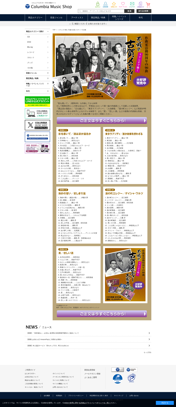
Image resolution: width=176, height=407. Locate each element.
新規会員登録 (89, 370)
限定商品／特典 (98, 17)
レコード (30, 52)
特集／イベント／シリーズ (35, 85)
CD (28, 37)
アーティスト (77, 17)
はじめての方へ (30, 373)
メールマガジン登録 (92, 374)
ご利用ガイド (30, 370)
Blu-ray (30, 47)
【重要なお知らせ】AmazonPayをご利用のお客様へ (44, 339)
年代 (141, 17)
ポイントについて (59, 373)
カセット (30, 57)
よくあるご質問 (90, 377)
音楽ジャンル (56, 17)
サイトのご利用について (61, 380)
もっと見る (147, 352)
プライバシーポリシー (76, 395)
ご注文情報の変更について (34, 384)
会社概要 (47, 395)
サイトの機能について (60, 384)
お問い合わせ (134, 395)
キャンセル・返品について (34, 387)
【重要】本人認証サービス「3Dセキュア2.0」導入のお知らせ (48, 346)
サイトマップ (118, 395)
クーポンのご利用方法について (63, 377)
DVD (29, 42)
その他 (30, 68)
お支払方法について (31, 377)
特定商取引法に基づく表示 (99, 395)
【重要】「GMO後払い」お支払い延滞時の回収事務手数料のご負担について (53, 333)
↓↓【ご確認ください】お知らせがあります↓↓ (88, 24)
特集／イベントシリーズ (119, 17)
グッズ (30, 63)
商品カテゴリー (35, 17)
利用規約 (59, 395)
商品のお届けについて (32, 380)
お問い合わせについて (60, 387)
